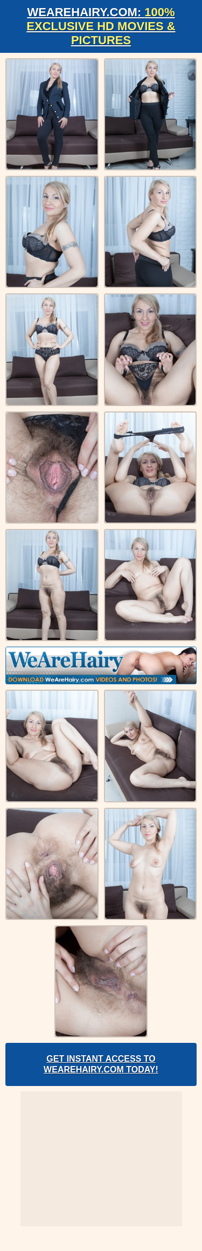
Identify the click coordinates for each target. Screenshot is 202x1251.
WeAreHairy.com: (100, 26)
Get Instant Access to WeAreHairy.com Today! (101, 1064)
